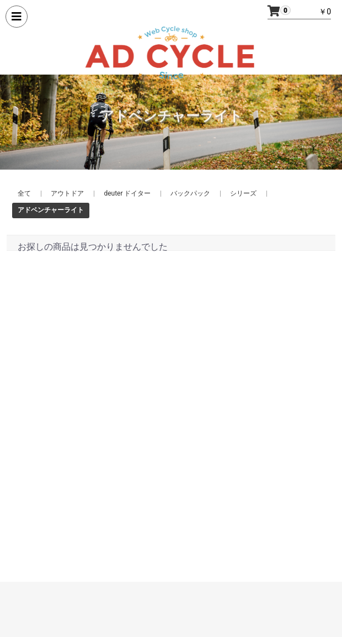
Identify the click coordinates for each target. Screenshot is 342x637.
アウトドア (67, 193)
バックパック (190, 193)
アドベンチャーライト (51, 210)
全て (24, 193)
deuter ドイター (127, 193)
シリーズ (243, 193)
